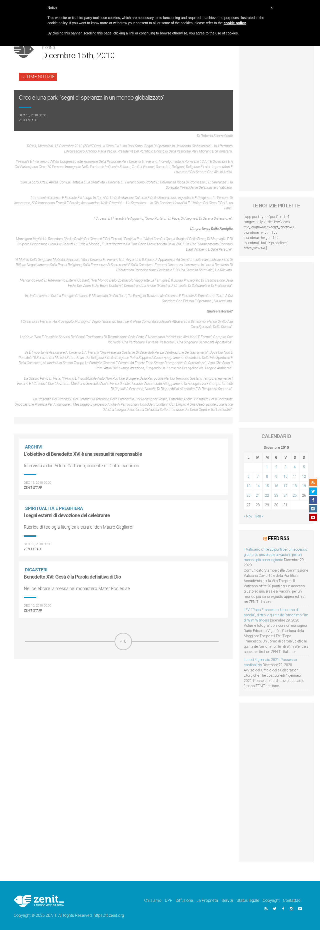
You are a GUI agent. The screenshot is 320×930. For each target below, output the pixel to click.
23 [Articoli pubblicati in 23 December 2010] (276, 495)
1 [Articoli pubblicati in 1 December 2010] (267, 467)
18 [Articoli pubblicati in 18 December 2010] (295, 486)
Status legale (247, 900)
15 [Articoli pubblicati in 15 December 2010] (267, 486)
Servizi (227, 900)
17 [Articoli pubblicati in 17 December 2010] (286, 486)
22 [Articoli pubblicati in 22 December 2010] (267, 495)
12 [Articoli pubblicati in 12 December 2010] (304, 476)
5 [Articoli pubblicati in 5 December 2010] (304, 467)
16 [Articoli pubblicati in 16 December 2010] (276, 486)
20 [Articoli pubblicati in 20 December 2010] (248, 495)
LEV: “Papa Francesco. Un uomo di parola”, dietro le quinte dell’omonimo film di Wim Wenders (276, 615)
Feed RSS (278, 538)
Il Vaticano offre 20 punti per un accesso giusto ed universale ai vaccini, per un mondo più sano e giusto (275, 554)
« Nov (248, 516)
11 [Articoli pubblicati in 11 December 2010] (295, 476)
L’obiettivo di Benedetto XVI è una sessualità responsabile (83, 454)
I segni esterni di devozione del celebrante (67, 515)
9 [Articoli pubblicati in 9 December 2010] (276, 476)
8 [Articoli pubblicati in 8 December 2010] (267, 476)
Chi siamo (153, 900)
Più (123, 641)
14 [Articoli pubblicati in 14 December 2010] (258, 486)
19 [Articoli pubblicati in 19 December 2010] (304, 486)
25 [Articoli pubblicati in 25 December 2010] (295, 495)
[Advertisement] (123, 685)
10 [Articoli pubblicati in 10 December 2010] (286, 476)
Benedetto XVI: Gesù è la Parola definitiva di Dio (72, 577)
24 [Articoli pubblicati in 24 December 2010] (286, 495)
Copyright (271, 900)
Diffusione (184, 900)
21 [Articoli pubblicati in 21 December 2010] (258, 495)
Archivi (33, 447)
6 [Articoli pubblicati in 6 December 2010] (249, 476)
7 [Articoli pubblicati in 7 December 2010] (258, 476)
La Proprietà (207, 900)
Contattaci (292, 900)
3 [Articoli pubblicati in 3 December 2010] (285, 467)
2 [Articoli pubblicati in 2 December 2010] (276, 467)
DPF (168, 900)
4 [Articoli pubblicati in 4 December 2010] (295, 467)
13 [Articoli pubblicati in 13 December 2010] (248, 486)
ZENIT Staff (28, 120)
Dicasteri (36, 569)
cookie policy (235, 23)
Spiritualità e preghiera (54, 508)
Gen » (259, 516)
